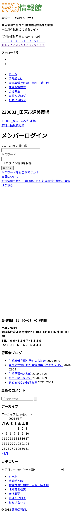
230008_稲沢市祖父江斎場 (18, 121)
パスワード (8, 154)
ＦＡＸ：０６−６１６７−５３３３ (23, 45)
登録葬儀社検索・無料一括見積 (29, 83)
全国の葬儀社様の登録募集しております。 (36, 365)
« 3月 (4, 453)
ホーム (13, 74)
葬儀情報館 (19, 509)
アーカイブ (8, 414)
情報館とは (16, 78)
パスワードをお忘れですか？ (20, 172)
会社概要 (14, 91)
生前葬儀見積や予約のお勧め (27, 360)
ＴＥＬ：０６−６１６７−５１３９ (23, 41)
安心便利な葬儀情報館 (23, 382)
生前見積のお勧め (20, 373)
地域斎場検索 (17, 87)
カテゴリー (8, 469)
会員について (10, 176)
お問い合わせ (17, 100)
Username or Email (14, 145)
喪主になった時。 (20, 378)
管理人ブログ (17, 95)
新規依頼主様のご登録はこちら (21, 181)
